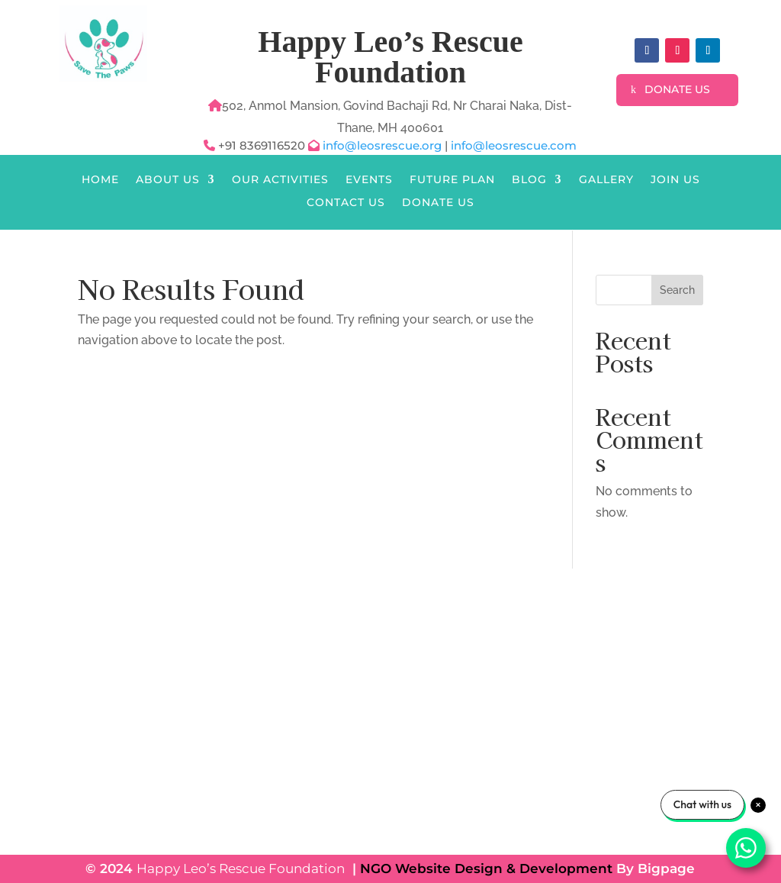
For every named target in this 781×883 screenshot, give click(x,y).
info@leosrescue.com (514, 145)
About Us (168, 180)
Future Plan (452, 180)
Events (369, 180)
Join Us (675, 180)
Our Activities (280, 180)
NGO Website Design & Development (486, 868)
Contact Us (346, 203)
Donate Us (677, 89)
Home (100, 180)
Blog (529, 180)
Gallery (606, 180)
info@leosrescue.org (384, 145)
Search (677, 290)
